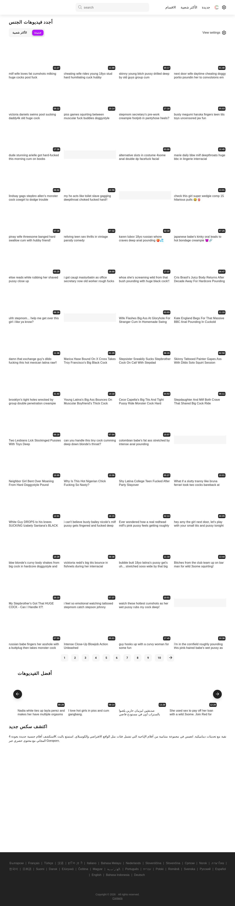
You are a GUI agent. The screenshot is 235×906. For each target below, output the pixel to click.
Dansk (53, 869)
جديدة (206, 7)
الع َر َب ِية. (114, 869)
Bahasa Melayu (111, 863)
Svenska (189, 869)
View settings (214, 32)
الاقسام (170, 7)
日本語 (27, 869)
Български (17, 863)
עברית (147, 869)
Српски (190, 863)
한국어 (13, 869)
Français (33, 863)
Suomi (40, 869)
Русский (205, 869)
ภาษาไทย (218, 863)
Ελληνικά (68, 869)
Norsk (203, 863)
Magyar (97, 869)
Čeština (83, 869)
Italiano (91, 863)
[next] (170, 658)
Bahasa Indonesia (117, 874)
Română (173, 869)
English (96, 874)
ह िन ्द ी (75, 863)
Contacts (117, 898)
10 (159, 657)
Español (220, 869)
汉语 (61, 863)
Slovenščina (153, 863)
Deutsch (139, 874)
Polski (160, 869)
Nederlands (133, 863)
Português (132, 869)
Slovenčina (173, 863)
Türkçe (48, 863)
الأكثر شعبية (189, 7)
